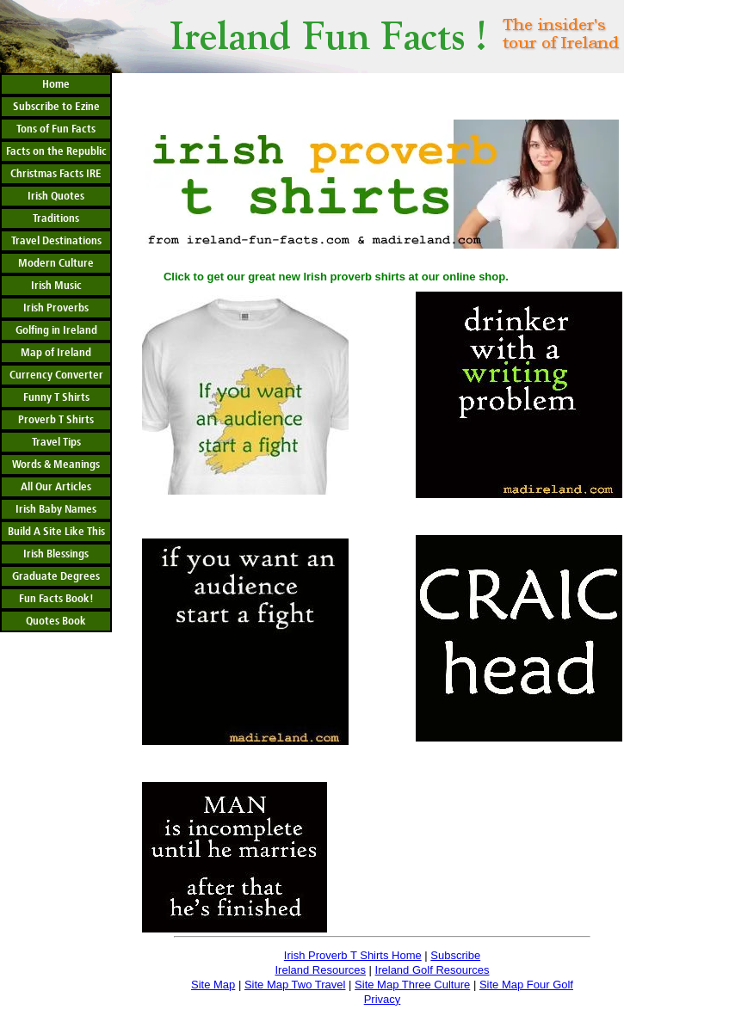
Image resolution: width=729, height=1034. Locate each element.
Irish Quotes (56, 196)
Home (56, 84)
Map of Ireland (56, 353)
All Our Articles (56, 487)
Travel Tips (56, 442)
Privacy (382, 999)
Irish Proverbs (56, 308)
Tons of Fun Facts (56, 129)
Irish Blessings (56, 554)
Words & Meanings (56, 464)
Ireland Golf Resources (432, 969)
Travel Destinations (56, 241)
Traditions (56, 218)
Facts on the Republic (56, 151)
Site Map (213, 984)
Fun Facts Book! (56, 599)
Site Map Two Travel (295, 984)
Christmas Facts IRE (56, 174)
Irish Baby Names (55, 509)
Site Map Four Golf (526, 984)
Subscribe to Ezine (56, 107)
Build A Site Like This (56, 532)
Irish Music (56, 285)
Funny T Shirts (56, 397)
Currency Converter (56, 375)
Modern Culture (56, 263)
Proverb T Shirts (56, 420)
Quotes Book (56, 621)
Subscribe (455, 955)
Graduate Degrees (56, 576)
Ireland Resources (320, 969)
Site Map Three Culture (412, 984)
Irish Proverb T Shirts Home (353, 955)
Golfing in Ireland (56, 330)
